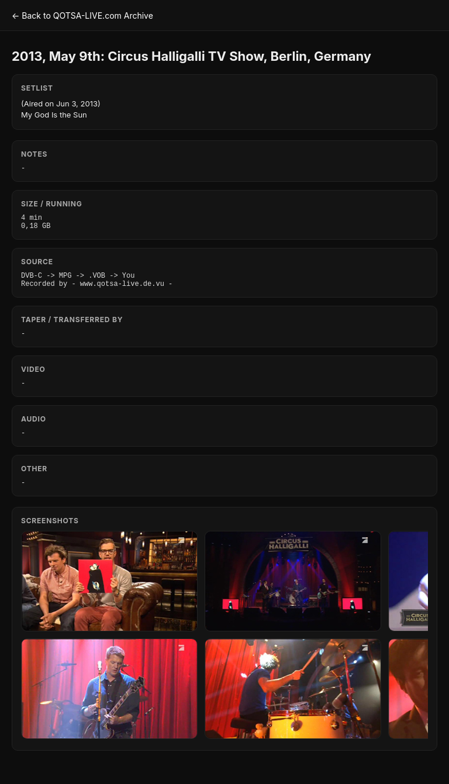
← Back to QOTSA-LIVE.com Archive (82, 15)
